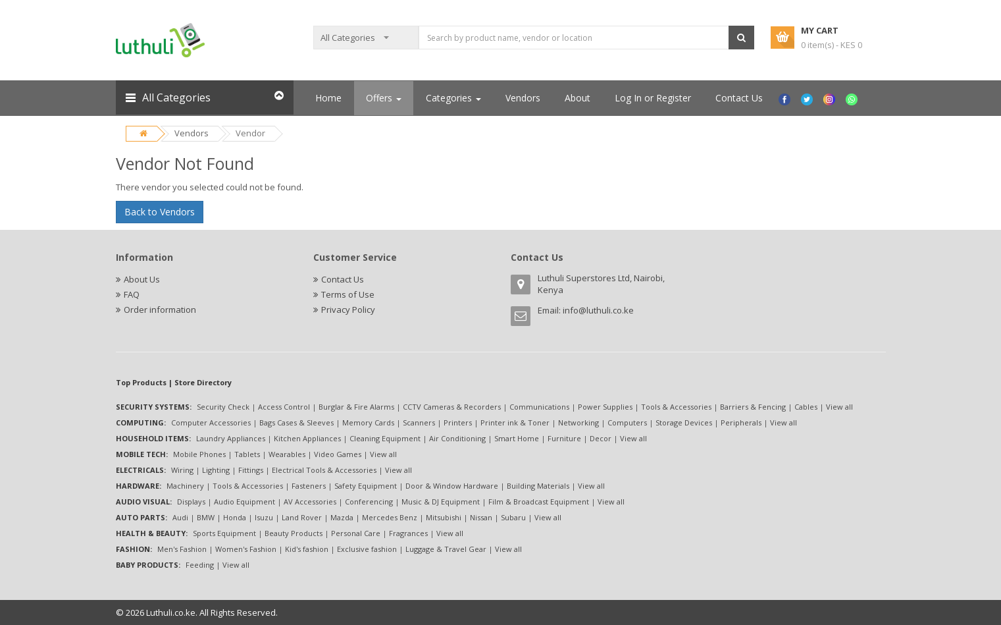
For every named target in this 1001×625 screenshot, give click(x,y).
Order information (160, 309)
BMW (206, 517)
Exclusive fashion (367, 549)
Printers (458, 422)
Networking (578, 422)
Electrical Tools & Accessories (324, 470)
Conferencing (369, 501)
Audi (180, 517)
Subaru (513, 517)
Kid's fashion (306, 549)
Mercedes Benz (389, 517)
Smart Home (516, 438)
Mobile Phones (199, 454)
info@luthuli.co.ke (598, 310)
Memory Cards (368, 422)
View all (839, 407)
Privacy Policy (348, 309)
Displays (191, 501)
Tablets (247, 454)
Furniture (564, 438)
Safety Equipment (365, 486)
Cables (805, 407)
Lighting (216, 470)
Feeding (200, 565)
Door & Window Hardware (451, 486)
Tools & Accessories (676, 407)
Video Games (337, 454)
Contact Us (739, 98)
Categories (453, 98)
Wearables (287, 454)
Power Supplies (605, 407)
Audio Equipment (244, 501)
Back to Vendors (159, 211)
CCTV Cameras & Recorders (452, 407)
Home (328, 98)
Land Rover (302, 517)
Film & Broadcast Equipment (538, 501)
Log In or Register (653, 98)
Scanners (419, 422)
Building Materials (538, 486)
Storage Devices (683, 422)
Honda (234, 517)
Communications (539, 407)
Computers (627, 422)
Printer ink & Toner (515, 422)
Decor (600, 438)
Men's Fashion (182, 549)
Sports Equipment (224, 533)
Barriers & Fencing (753, 407)
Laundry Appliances (230, 438)
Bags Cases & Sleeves (296, 422)
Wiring (182, 470)
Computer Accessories (211, 422)
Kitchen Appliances (307, 438)
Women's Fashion (245, 549)
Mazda (341, 517)
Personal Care (355, 533)
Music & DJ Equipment (440, 501)
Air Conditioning (457, 438)
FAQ (132, 294)
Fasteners (309, 486)
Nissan (481, 517)
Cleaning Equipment (385, 438)
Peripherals (741, 422)
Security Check (223, 407)
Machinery (185, 486)
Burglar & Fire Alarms (356, 407)
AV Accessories (310, 501)
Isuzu (264, 517)
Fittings (250, 470)
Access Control (284, 407)
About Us (142, 279)
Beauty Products (293, 533)
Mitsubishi (443, 517)
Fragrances (408, 533)
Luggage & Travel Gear (445, 549)
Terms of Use (347, 294)
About (577, 98)
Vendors (191, 133)
